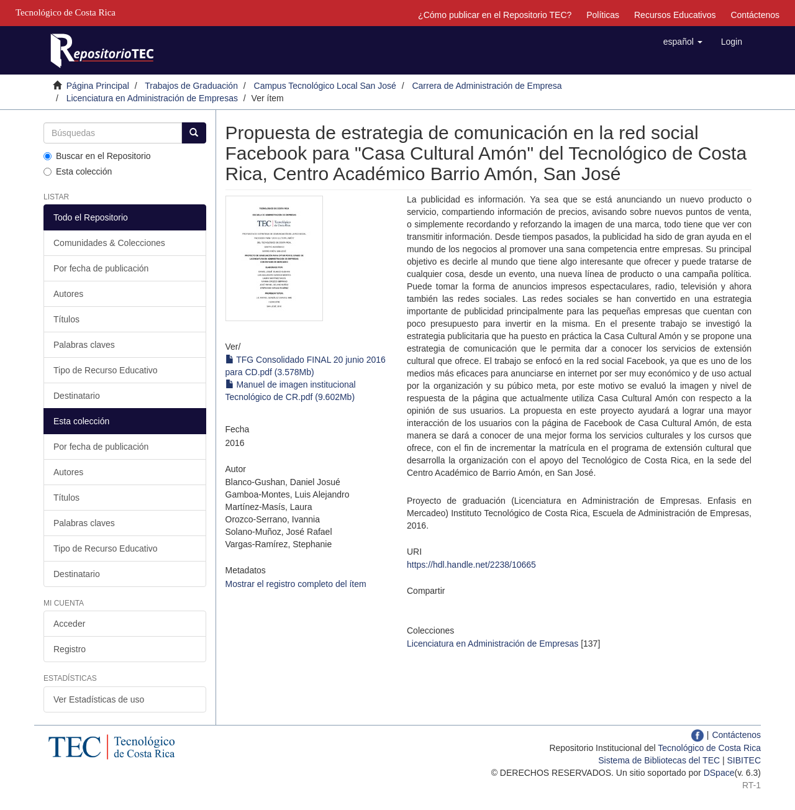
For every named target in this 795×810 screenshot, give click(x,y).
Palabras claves (84, 345)
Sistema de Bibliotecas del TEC (659, 760)
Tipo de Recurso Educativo (105, 370)
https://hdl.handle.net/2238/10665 (471, 565)
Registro (69, 649)
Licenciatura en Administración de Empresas (152, 98)
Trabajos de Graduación (191, 86)
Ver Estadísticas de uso (98, 699)
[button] (683, 41)
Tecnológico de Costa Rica (709, 748)
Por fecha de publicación (100, 268)
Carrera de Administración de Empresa (486, 86)
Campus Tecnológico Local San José (325, 86)
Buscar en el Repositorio (97, 156)
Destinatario (76, 396)
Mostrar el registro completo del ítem (295, 584)
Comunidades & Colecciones (109, 243)
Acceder (69, 624)
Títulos (66, 319)
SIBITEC (744, 760)
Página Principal (97, 86)
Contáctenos (754, 15)
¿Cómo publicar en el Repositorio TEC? (494, 15)
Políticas (602, 15)
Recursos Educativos (675, 15)
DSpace (719, 773)
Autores (68, 294)
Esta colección (77, 171)
